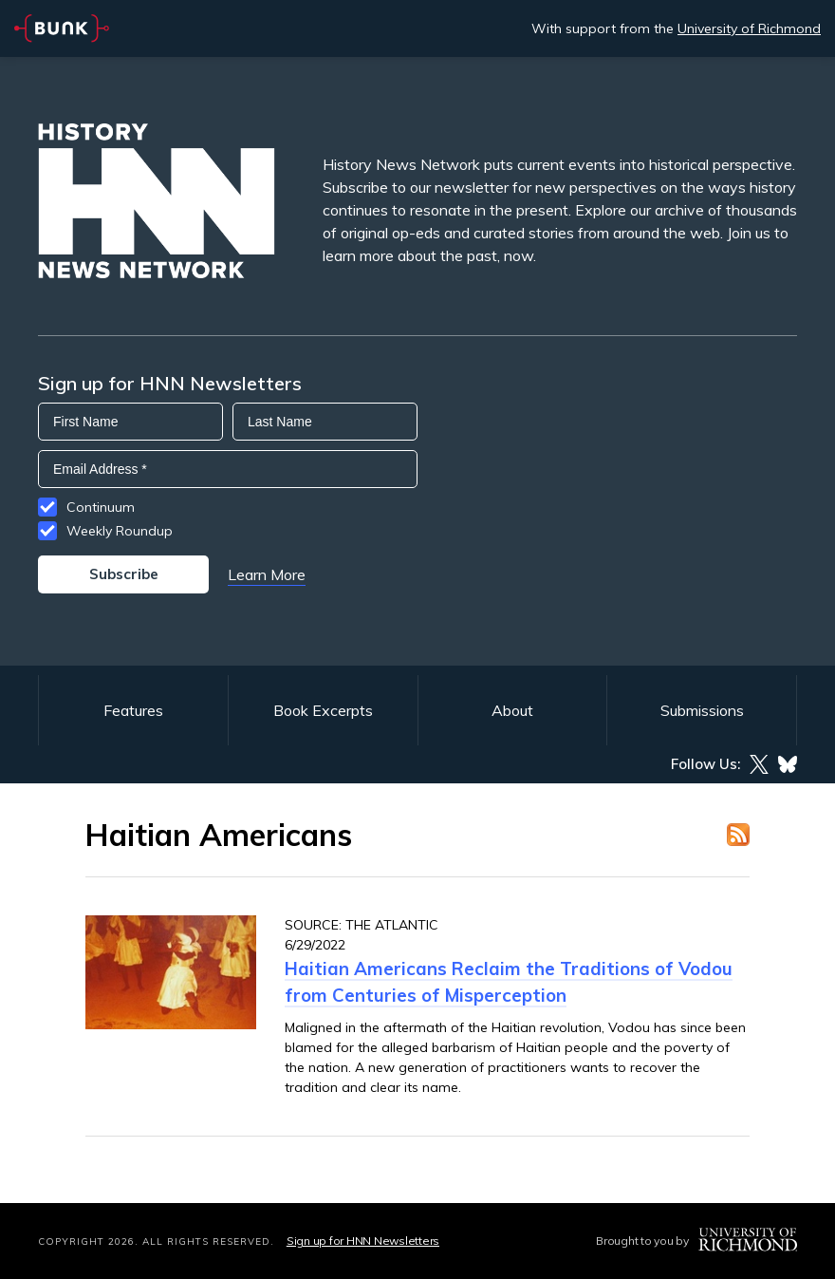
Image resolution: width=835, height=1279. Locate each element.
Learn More (267, 574)
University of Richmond (749, 28)
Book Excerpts (323, 710)
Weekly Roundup (119, 530)
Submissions (702, 710)
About (512, 710)
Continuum (100, 507)
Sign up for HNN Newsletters (363, 1240)
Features (133, 710)
